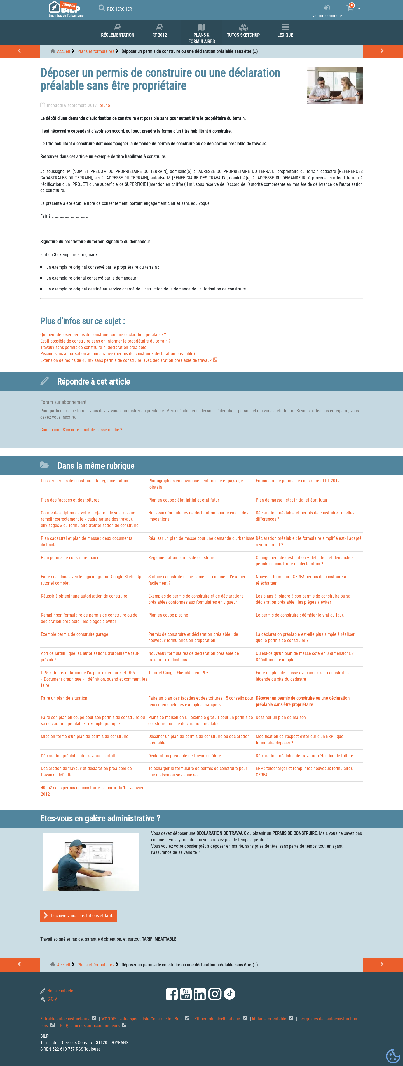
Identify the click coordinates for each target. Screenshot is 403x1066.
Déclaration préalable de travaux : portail (78, 755)
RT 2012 (159, 31)
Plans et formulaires (96, 51)
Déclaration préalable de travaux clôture (184, 755)
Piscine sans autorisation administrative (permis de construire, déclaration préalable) (117, 353)
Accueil (63, 51)
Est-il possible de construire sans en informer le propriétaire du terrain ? (105, 341)
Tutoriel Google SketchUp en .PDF (178, 672)
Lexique (285, 31)
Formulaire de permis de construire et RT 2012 (298, 480)
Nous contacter (57, 991)
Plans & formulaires (201, 34)
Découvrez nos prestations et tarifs (78, 915)
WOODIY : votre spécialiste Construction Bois (142, 1019)
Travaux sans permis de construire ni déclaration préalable (93, 347)
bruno (105, 105)
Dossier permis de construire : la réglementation (84, 480)
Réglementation (118, 31)
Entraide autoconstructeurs (65, 1019)
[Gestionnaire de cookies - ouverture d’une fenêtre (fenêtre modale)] (393, 1056)
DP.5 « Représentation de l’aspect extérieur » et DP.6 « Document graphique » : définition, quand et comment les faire (94, 679)
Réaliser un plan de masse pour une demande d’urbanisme (201, 538)
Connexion (49, 429)
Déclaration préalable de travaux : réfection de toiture (304, 755)
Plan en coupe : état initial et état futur (183, 500)
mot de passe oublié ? (102, 429)
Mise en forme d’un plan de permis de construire (84, 736)
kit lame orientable (269, 1019)
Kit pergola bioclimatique (218, 1019)
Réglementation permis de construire (181, 557)
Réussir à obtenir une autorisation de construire (84, 596)
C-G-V (48, 999)
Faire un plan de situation (64, 698)
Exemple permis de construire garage (74, 634)
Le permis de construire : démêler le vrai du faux (300, 615)
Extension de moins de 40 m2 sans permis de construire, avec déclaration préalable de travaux (126, 360)
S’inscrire (71, 429)
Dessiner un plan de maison (281, 717)
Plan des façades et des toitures (70, 500)
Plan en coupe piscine (168, 615)
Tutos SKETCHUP (243, 31)
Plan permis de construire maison (71, 557)
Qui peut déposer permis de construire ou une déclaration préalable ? (103, 334)
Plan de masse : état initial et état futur (291, 500)
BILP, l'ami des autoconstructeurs (90, 1025)
